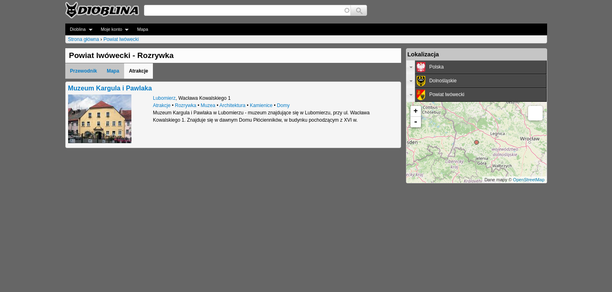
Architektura (232, 105)
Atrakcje (161, 105)
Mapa (142, 29)
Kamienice (261, 105)
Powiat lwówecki (121, 39)
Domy (283, 105)
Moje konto (112, 29)
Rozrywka (185, 105)
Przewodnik (83, 71)
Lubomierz (164, 98)
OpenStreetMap (529, 179)
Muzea (208, 105)
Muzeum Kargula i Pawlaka (110, 88)
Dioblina (78, 29)
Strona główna (83, 39)
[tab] (476, 67)
